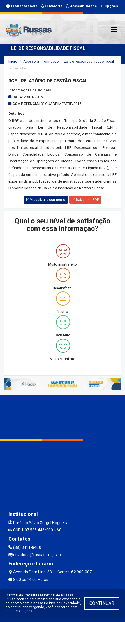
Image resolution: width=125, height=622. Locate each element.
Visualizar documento (45, 200)
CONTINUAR (101, 603)
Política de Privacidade (62, 603)
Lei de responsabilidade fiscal (89, 61)
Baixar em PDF (85, 200)
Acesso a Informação (41, 61)
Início (12, 61)
